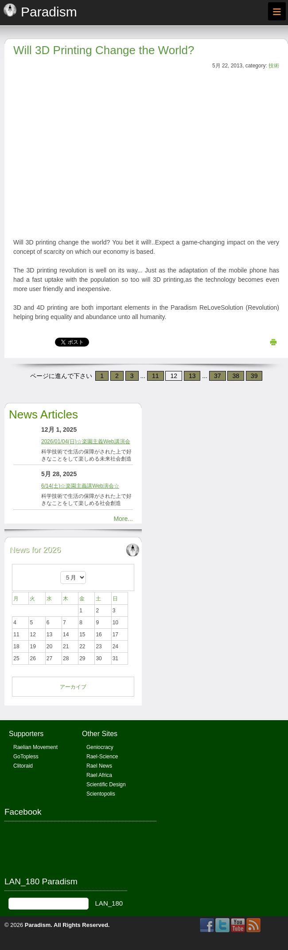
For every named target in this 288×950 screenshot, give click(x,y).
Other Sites (99, 733)
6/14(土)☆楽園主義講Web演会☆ (80, 486)
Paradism (38, 925)
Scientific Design (106, 784)
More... (123, 518)
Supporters (26, 733)
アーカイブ (73, 687)
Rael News (99, 766)
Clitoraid (23, 766)
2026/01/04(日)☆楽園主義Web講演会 (85, 441)
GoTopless (26, 756)
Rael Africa (99, 775)
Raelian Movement (35, 747)
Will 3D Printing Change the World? (103, 50)
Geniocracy (99, 747)
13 (192, 375)
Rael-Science (102, 756)
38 (235, 375)
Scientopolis (100, 794)
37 (217, 375)
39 (254, 375)
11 (155, 375)
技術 (274, 66)
